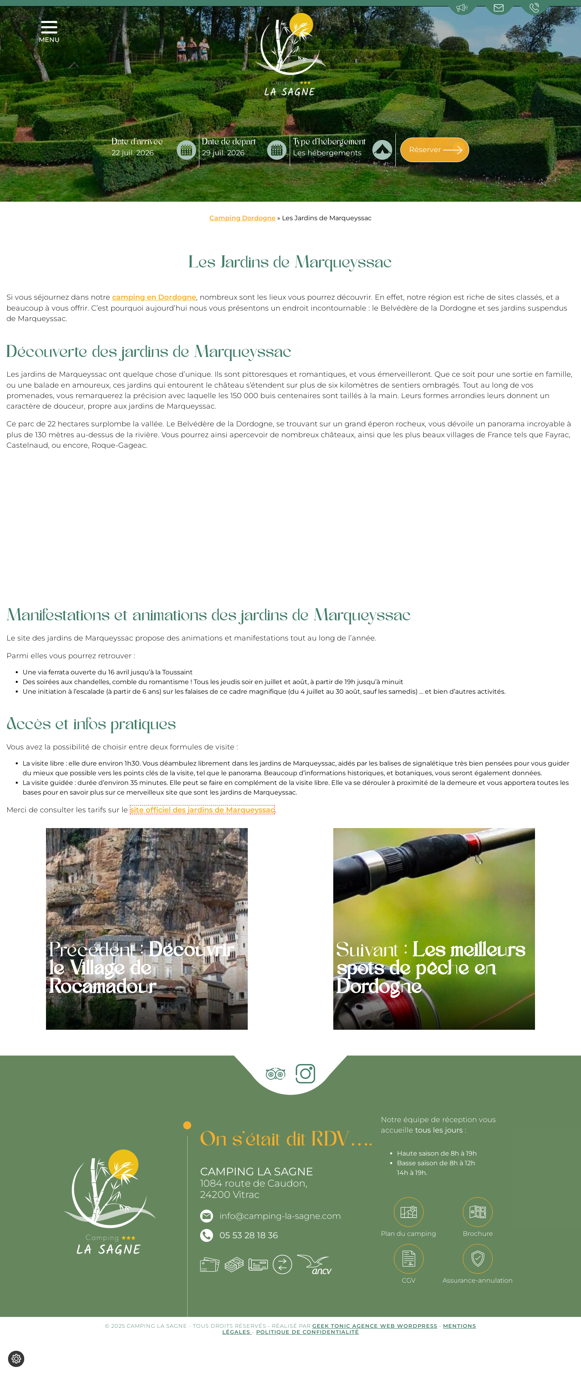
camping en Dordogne (154, 297)
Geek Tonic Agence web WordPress (374, 1326)
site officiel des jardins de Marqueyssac (202, 809)
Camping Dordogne (242, 218)
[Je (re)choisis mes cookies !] (16, 1359)
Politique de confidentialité (307, 1332)
